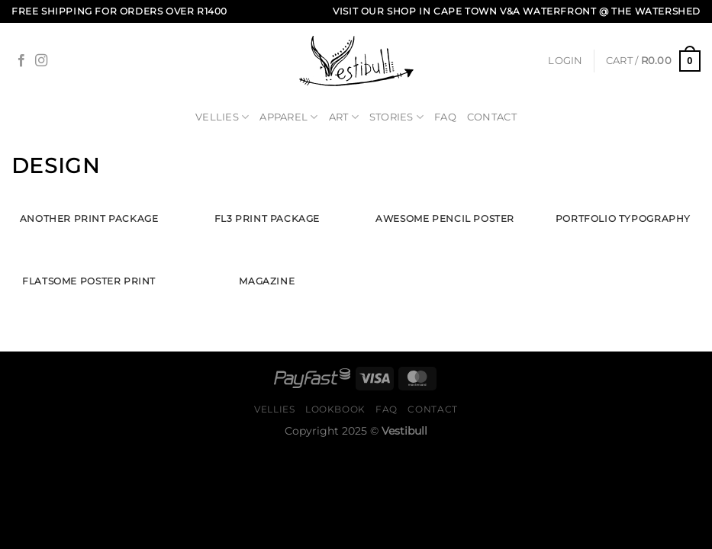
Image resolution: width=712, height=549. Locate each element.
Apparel (288, 117)
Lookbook (335, 409)
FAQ (445, 117)
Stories (396, 117)
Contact (492, 117)
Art (344, 117)
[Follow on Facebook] (21, 61)
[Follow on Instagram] (41, 61)
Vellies (222, 117)
